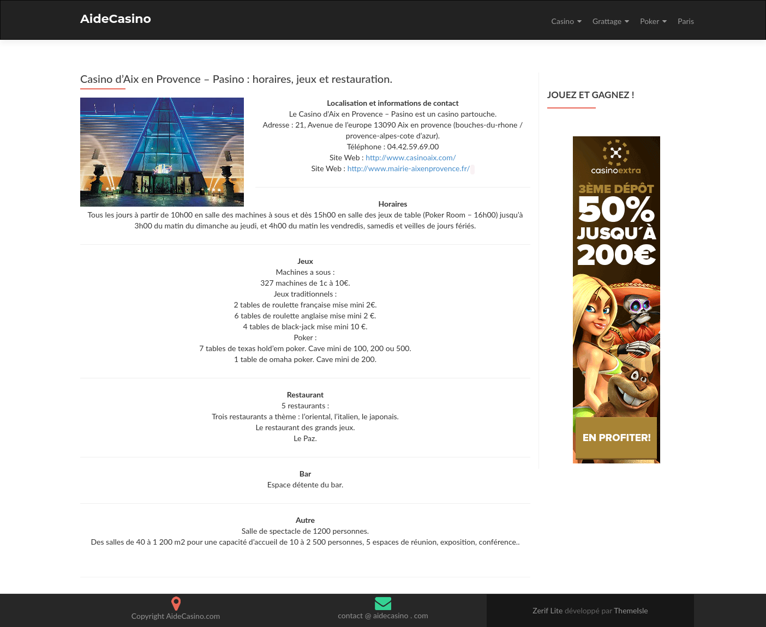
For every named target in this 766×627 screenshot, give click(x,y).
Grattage (607, 21)
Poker (649, 21)
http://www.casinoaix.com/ (411, 157)
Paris (686, 21)
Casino (563, 21)
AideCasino (115, 18)
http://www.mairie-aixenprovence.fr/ (409, 168)
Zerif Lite (548, 610)
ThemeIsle (631, 610)
